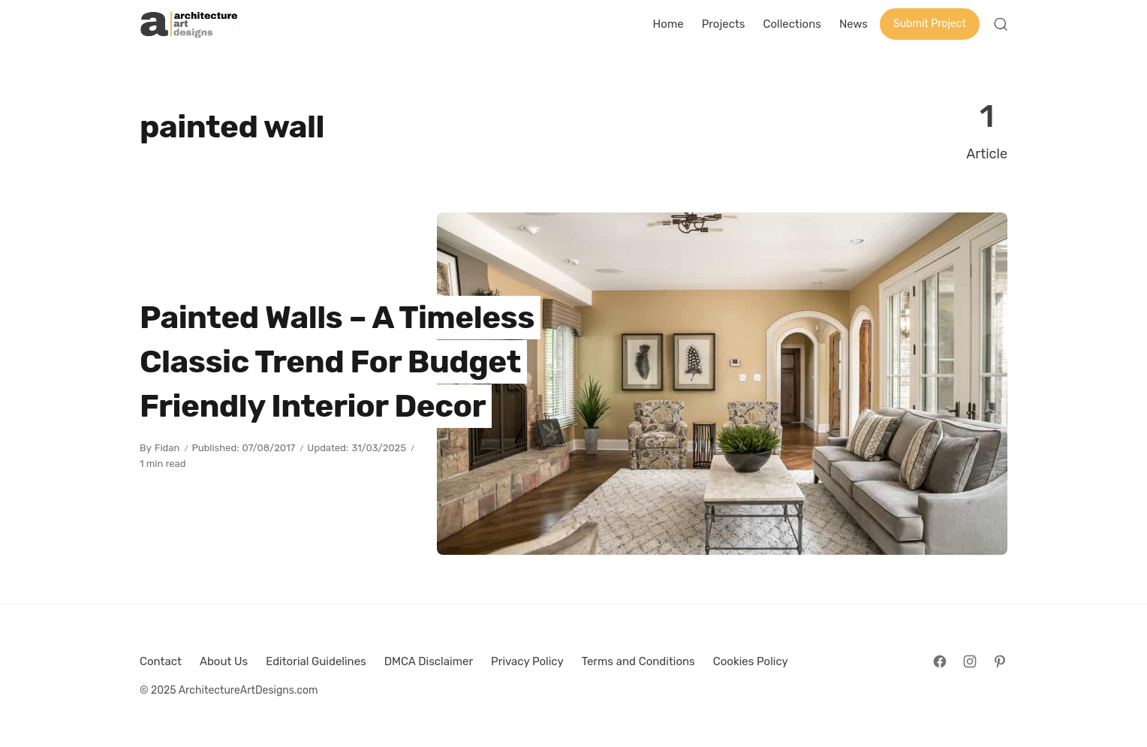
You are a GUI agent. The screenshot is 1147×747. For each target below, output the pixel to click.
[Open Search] (1001, 24)
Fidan (167, 447)
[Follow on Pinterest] (999, 661)
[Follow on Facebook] (939, 661)
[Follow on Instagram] (969, 661)
